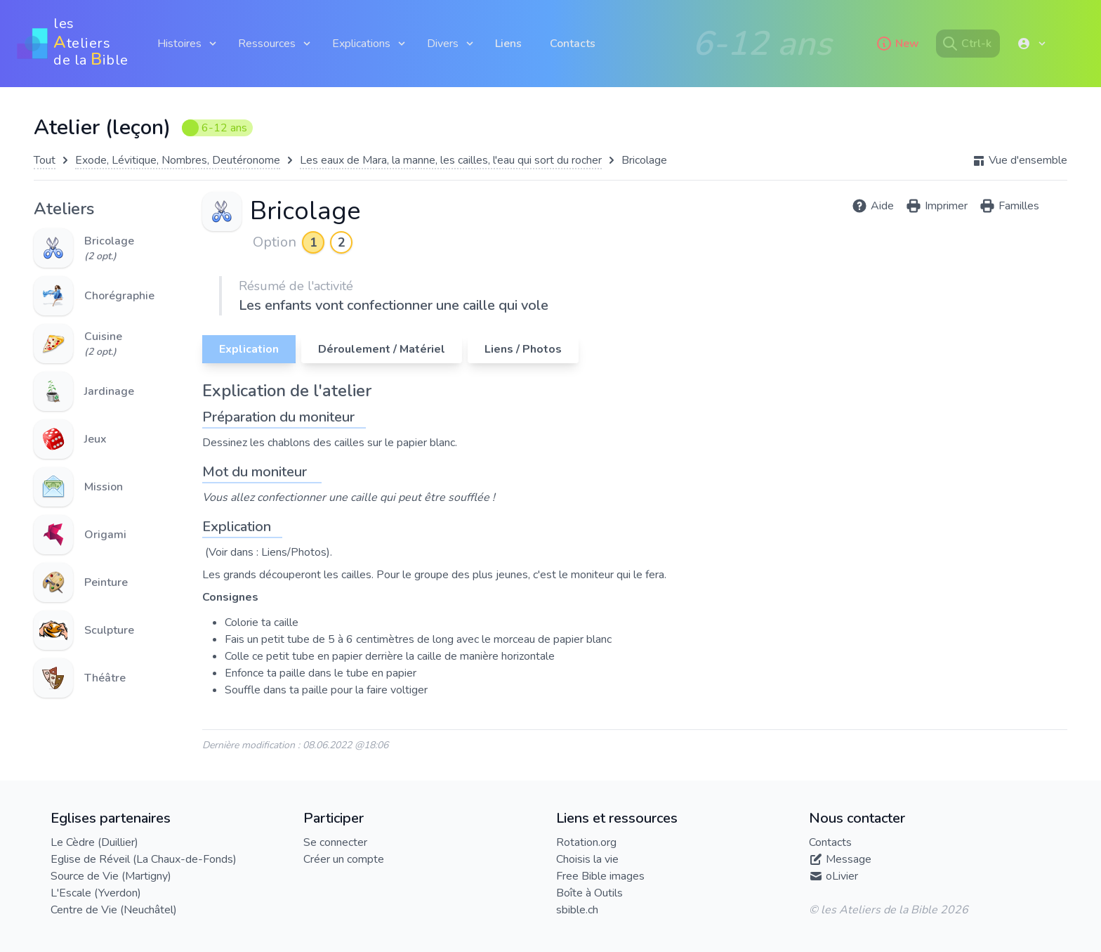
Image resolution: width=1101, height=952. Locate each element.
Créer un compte (343, 859)
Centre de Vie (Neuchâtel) (114, 910)
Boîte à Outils (589, 893)
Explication (249, 349)
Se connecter (335, 842)
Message (848, 859)
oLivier (842, 876)
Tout (44, 160)
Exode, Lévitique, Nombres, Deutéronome (177, 160)
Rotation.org (586, 842)
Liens (508, 43)
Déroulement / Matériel (381, 349)
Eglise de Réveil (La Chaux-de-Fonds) (144, 859)
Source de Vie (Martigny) (111, 876)
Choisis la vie (587, 859)
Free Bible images (600, 876)
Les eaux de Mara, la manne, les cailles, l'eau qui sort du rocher (451, 160)
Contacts (572, 43)
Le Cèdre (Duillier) (94, 842)
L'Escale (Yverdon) (96, 893)
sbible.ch (577, 910)
